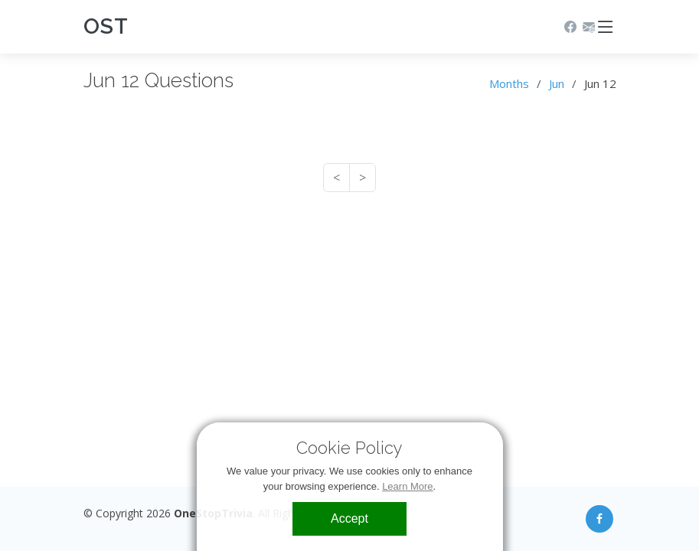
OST (106, 26)
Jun (556, 83)
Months (509, 83)
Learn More (407, 486)
